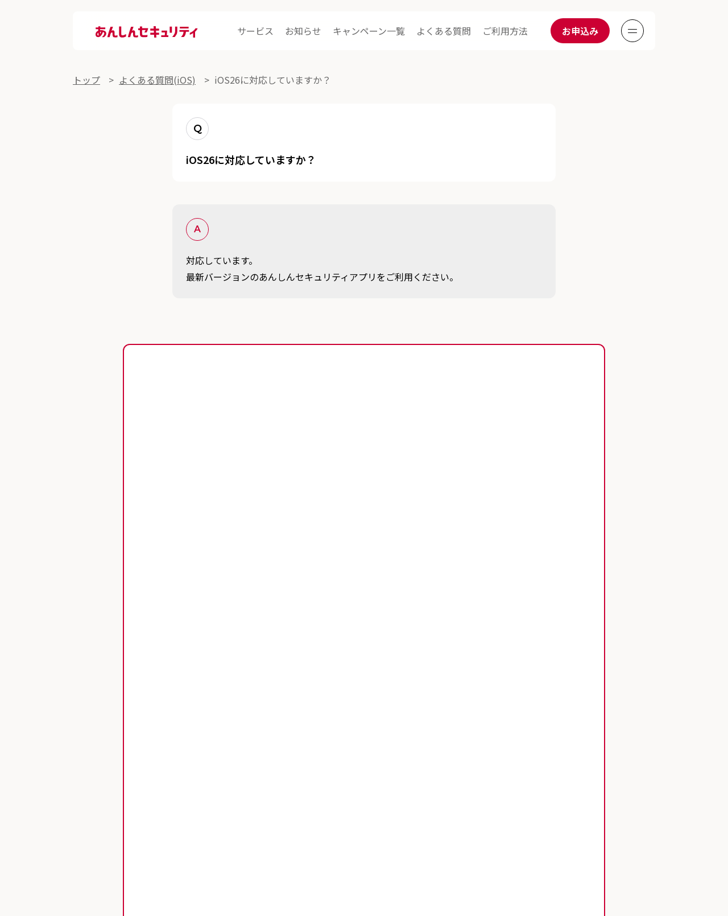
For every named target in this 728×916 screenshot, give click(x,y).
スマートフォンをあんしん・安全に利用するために (306, 722)
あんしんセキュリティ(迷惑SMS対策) (339, 768)
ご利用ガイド (100, 699)
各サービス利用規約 (103, 805)
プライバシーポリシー (275, 805)
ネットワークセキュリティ (469, 745)
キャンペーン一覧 (369, 31)
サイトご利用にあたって (187, 805)
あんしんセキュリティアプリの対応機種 (368, 594)
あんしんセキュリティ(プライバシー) (149, 768)
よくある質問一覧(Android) (222, 699)
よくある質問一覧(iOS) (365, 699)
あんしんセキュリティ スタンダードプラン (160, 745)
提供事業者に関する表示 (362, 805)
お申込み (580, 31)
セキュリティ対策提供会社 (456, 805)
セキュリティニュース (118, 722)
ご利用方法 (505, 31)
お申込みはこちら (364, 561)
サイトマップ (533, 805)
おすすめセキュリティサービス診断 (526, 768)
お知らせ (303, 31)
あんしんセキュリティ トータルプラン (527, 722)
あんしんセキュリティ (331, 745)
